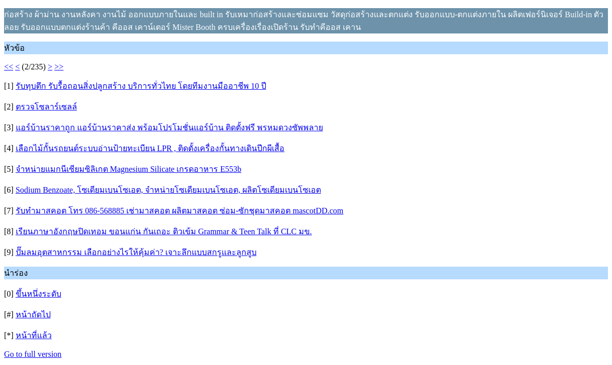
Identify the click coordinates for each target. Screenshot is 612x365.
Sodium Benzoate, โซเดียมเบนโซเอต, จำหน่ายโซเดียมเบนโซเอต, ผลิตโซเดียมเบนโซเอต (168, 190)
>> (58, 66)
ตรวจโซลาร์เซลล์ (46, 106)
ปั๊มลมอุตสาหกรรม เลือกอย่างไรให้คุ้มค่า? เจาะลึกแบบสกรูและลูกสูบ (136, 252)
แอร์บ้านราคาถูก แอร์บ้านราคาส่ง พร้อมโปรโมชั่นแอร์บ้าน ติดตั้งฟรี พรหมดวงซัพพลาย (169, 127)
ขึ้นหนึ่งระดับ (38, 293)
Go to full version (32, 354)
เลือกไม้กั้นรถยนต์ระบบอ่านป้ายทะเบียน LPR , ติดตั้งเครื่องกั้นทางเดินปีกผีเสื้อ (150, 148)
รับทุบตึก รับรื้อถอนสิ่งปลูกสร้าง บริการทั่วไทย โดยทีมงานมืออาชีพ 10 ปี (141, 86)
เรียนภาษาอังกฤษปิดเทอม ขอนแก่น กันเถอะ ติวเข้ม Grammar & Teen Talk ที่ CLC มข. (164, 231)
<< (8, 66)
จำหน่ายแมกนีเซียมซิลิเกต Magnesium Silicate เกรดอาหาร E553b (128, 169)
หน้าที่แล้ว (34, 335)
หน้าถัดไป (33, 314)
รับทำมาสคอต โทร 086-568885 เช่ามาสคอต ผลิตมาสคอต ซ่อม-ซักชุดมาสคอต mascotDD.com (180, 210)
